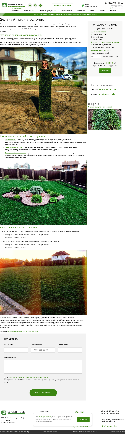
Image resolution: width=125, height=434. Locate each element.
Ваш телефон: (37, 345)
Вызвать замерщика (62, 5)
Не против (83, 419)
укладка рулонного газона (17, 331)
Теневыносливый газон (13, 147)
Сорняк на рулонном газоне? (100, 107)
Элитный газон (10, 140)
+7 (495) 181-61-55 (114, 3)
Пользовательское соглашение (51, 431)
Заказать (105, 70)
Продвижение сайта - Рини (118, 431)
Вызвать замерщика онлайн (100, 53)
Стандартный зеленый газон (15, 153)
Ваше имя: (8, 345)
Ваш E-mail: (63, 345)
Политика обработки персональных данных (85, 431)
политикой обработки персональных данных (32, 377)
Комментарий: (10, 357)
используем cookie (44, 417)
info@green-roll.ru (107, 94)
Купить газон (44, 412)
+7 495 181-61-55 (107, 89)
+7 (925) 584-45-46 (110, 414)
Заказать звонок (82, 426)
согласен (11, 377)
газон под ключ (33, 331)
